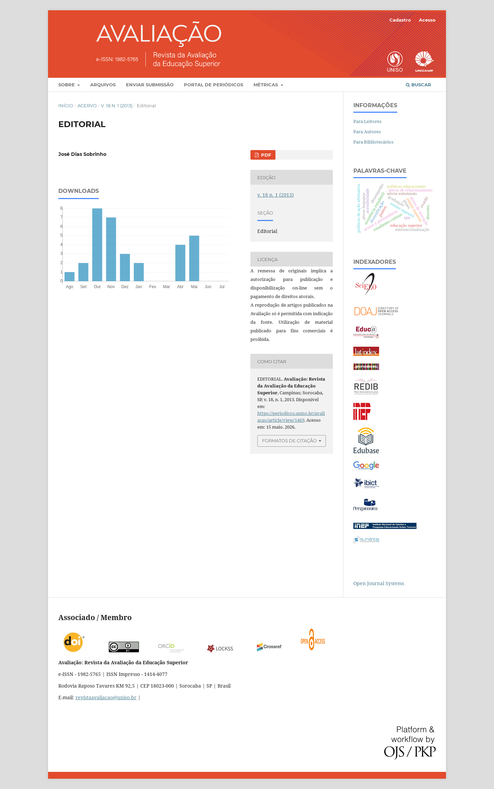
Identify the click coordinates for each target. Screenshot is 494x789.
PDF (265, 155)
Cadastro (400, 20)
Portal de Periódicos (213, 84)
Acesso (427, 20)
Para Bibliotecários (373, 142)
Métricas (266, 84)
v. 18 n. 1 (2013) (116, 105)
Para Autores (367, 131)
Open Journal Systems (378, 583)
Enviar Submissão (150, 84)
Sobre (67, 84)
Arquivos (103, 84)
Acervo (87, 105)
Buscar (418, 84)
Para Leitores (367, 121)
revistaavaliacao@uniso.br (106, 697)
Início (65, 105)
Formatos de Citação (289, 440)
